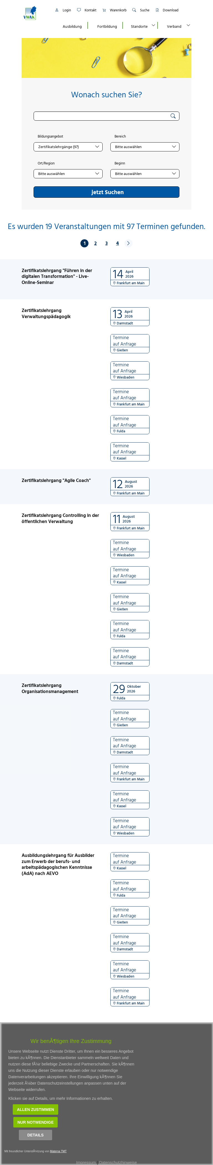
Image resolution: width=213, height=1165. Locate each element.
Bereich (120, 136)
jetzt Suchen (108, 191)
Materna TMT (58, 1151)
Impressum (86, 1162)
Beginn (120, 163)
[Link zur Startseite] (36, 13)
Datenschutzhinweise (118, 1162)
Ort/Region (46, 163)
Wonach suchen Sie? (106, 94)
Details (35, 1135)
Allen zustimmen (35, 1109)
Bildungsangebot (50, 136)
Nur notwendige (35, 1122)
